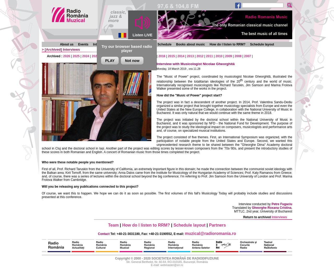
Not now (132, 61)
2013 (190, 56)
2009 (228, 56)
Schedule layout (262, 44)
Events (83, 44)
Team (113, 225)
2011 (209, 56)
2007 (247, 56)
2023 (95, 56)
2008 (238, 56)
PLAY (110, 61)
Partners (217, 225)
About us (67, 44)
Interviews (71, 49)
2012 (200, 56)
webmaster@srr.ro (171, 265)
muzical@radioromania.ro (210, 233)
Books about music (190, 44)
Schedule (164, 44)
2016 (161, 56)
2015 (171, 56)
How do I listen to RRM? (227, 44)
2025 (76, 56)
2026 (66, 56)
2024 (85, 56)
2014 (180, 56)
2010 (219, 56)
